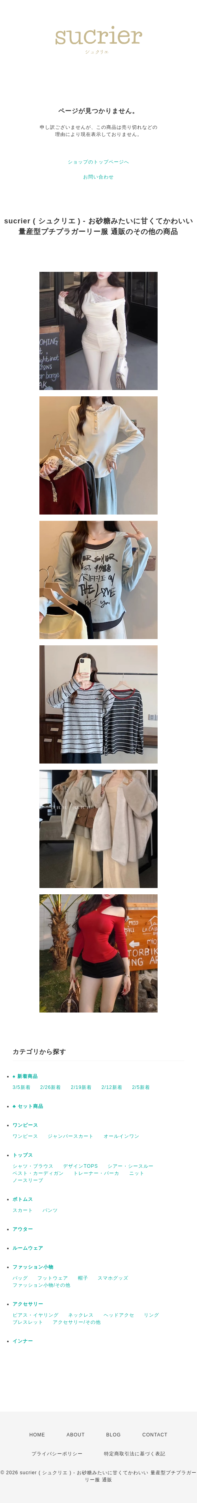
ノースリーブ (28, 1180)
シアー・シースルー (131, 1166)
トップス (23, 1155)
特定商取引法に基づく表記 (134, 1454)
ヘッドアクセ (119, 1315)
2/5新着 (141, 1087)
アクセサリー (28, 1304)
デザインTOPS (80, 1166)
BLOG (113, 1435)
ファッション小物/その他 (42, 1285)
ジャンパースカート (71, 1136)
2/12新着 (111, 1087)
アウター (23, 1229)
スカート (23, 1210)
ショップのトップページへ (98, 162)
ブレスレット (28, 1322)
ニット (137, 1173)
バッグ (20, 1278)
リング (151, 1315)
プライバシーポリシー (57, 1454)
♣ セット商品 (28, 1106)
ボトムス (23, 1199)
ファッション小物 (33, 1267)
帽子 (83, 1278)
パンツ (50, 1210)
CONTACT (154, 1435)
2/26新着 (50, 1087)
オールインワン (121, 1136)
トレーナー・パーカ (96, 1173)
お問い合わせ (98, 177)
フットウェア (52, 1278)
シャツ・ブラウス (33, 1166)
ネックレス (81, 1315)
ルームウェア (28, 1248)
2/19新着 (81, 1087)
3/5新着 (22, 1087)
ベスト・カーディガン (38, 1173)
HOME (37, 1435)
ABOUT (76, 1435)
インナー (23, 1341)
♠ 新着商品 (25, 1076)
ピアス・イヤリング (36, 1315)
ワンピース (25, 1125)
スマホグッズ (113, 1278)
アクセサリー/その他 (76, 1322)
